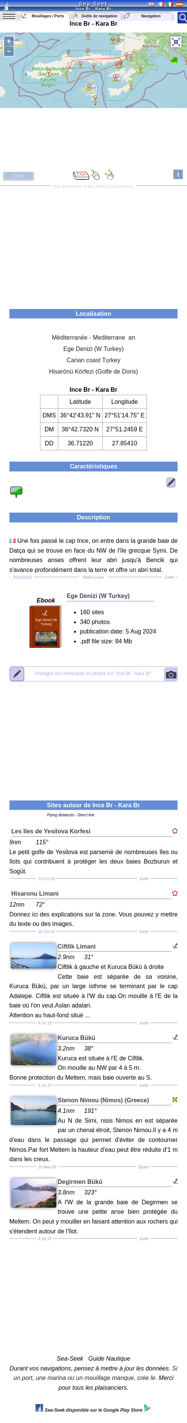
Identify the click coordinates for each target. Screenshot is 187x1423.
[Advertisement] (93, 245)
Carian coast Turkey (93, 360)
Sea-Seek (93, 4)
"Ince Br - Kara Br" (94, 673)
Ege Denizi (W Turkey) (93, 349)
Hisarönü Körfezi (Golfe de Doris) (93, 371)
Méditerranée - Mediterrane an (93, 337)
